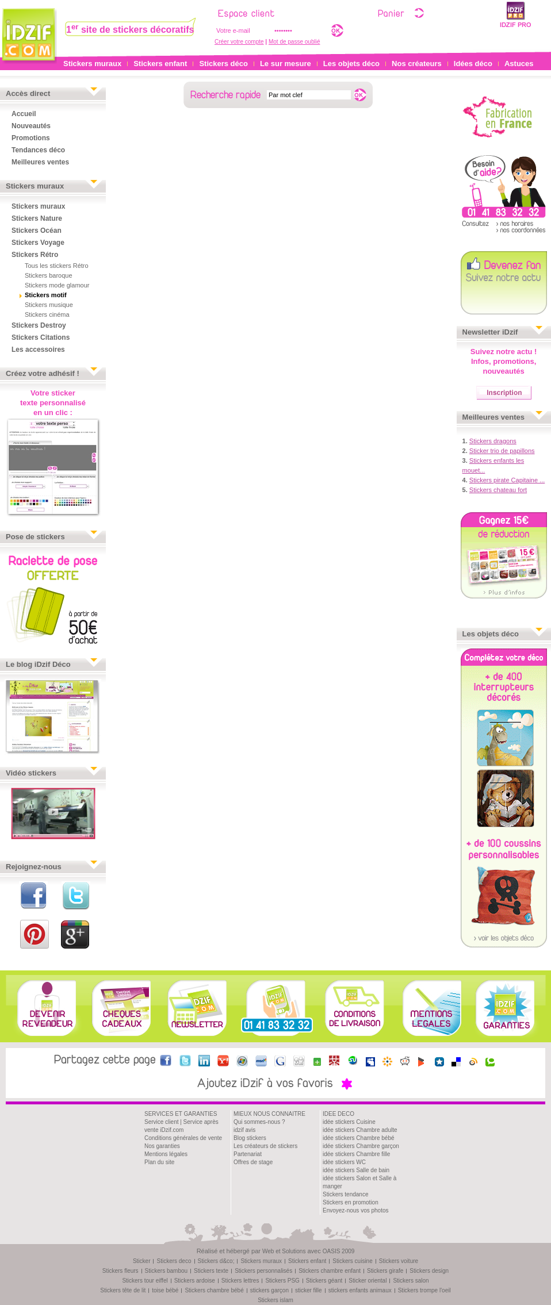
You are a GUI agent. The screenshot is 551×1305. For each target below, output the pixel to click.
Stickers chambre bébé (214, 1290)
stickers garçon (269, 1290)
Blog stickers (250, 1138)
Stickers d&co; (216, 1261)
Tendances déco (38, 150)
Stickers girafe (385, 1271)
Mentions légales (166, 1154)
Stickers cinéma (47, 314)
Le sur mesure (285, 63)
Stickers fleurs (120, 1271)
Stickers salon (410, 1280)
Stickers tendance (346, 1194)
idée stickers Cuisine (349, 1122)
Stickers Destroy (39, 325)
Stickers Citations (41, 337)
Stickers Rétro (35, 255)
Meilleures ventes (40, 162)
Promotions (31, 138)
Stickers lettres (240, 1280)
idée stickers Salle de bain (356, 1170)
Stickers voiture (398, 1261)
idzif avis (244, 1130)
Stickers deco (173, 1261)
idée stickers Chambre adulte (360, 1130)
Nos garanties (162, 1146)
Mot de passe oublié (294, 42)
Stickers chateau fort (498, 489)
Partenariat (248, 1154)
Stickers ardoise (194, 1280)
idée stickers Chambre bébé (359, 1138)
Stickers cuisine (352, 1261)
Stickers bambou (166, 1271)
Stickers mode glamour (57, 285)
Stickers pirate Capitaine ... (507, 480)
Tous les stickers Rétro (57, 265)
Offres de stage (253, 1162)
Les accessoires (38, 350)
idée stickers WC (344, 1162)
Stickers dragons (492, 440)
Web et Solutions (283, 1251)
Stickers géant (324, 1280)
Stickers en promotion (350, 1202)
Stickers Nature (37, 218)
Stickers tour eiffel (144, 1280)
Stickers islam (275, 1300)
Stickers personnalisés (263, 1271)
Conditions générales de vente (183, 1138)
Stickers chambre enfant (330, 1271)
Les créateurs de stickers (265, 1146)
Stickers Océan (37, 231)
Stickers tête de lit (123, 1290)
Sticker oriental (368, 1280)
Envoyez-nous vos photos (356, 1210)
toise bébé (165, 1290)
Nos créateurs (417, 63)
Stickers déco (223, 63)
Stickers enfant (160, 63)
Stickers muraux (92, 63)
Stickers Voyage (38, 243)
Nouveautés (31, 126)
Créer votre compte (239, 42)
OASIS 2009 (339, 1251)
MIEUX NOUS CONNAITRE (269, 1114)
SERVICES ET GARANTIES (180, 1114)
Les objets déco (351, 63)
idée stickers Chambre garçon (361, 1146)
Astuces (519, 63)
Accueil (24, 114)
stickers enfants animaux (360, 1290)
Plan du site (159, 1162)
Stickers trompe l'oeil (424, 1290)
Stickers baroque (48, 275)
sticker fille (308, 1290)
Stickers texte (211, 1271)
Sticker (142, 1261)
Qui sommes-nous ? (259, 1122)
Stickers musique (49, 304)
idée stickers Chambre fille (356, 1154)
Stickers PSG (282, 1280)
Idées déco (473, 63)
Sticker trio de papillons (502, 450)
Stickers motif (46, 294)
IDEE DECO (338, 1114)
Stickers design (429, 1271)
